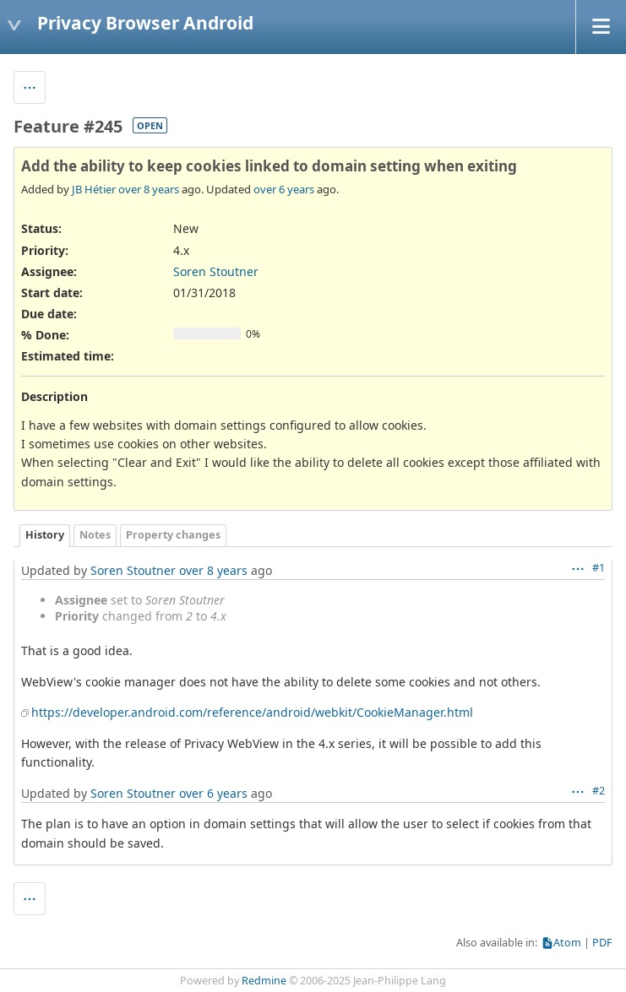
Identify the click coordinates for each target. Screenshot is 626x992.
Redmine (264, 980)
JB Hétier (94, 189)
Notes (95, 535)
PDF (602, 942)
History (44, 535)
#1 (598, 568)
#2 (598, 790)
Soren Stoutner (216, 271)
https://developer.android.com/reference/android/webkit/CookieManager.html (252, 712)
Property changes (173, 535)
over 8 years (148, 189)
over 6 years (283, 189)
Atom (567, 942)
